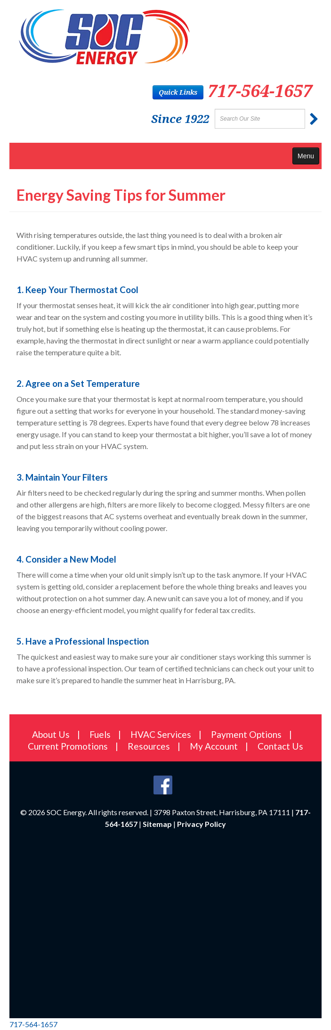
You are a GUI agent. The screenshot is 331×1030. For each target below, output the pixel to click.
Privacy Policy (201, 823)
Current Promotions (68, 746)
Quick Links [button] (178, 92)
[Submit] (314, 119)
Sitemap (157, 823)
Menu (306, 156)
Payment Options (246, 734)
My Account (214, 746)
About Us (51, 734)
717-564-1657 (260, 90)
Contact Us (280, 746)
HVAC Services (160, 734)
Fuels (100, 734)
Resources (149, 746)
